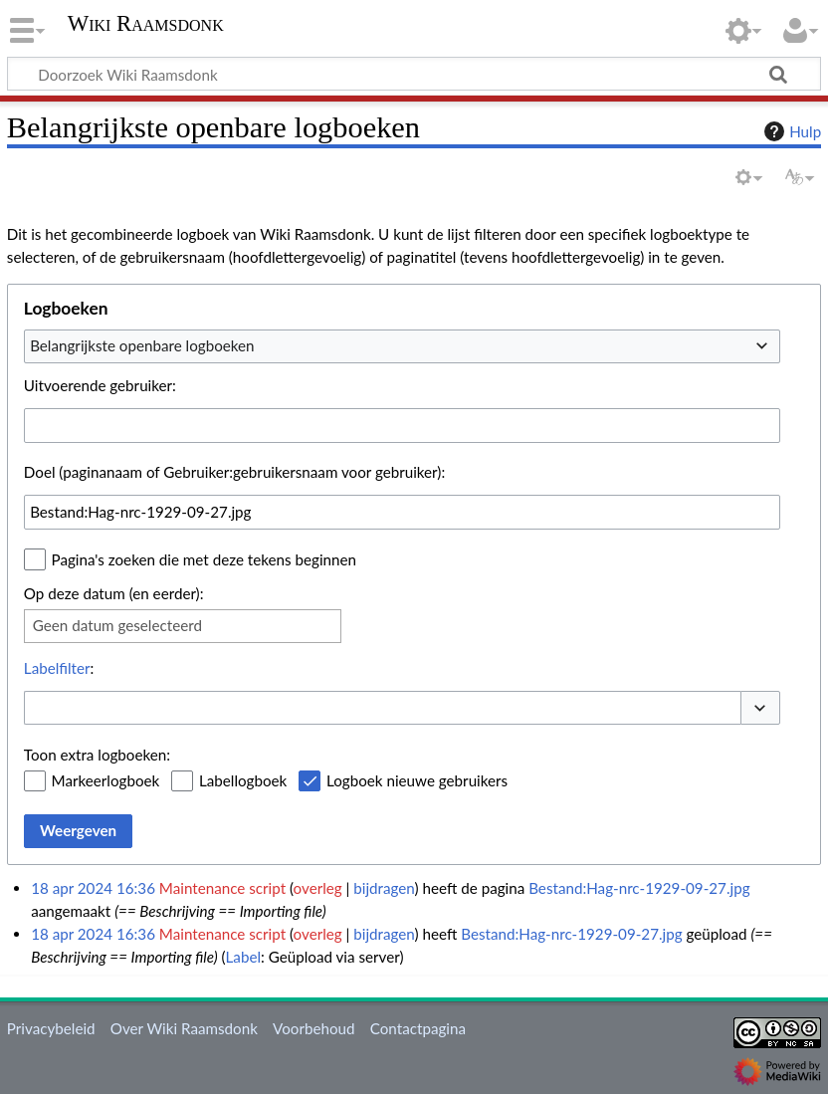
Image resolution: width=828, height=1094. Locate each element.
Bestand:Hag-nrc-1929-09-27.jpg (638, 888)
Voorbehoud (313, 1028)
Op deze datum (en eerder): (114, 593)
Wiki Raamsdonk (146, 24)
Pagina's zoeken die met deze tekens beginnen (204, 559)
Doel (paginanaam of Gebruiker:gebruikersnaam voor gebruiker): (234, 472)
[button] (760, 708)
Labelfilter (57, 668)
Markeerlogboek (106, 780)
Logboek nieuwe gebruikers (417, 780)
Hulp (790, 131)
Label (243, 957)
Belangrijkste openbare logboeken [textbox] (142, 345)
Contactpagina (418, 1028)
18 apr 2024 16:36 (93, 888)
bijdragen (383, 888)
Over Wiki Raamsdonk (184, 1028)
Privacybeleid (51, 1028)
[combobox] (402, 346)
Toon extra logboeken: (97, 755)
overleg (318, 888)
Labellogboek (243, 780)
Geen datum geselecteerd (117, 625)
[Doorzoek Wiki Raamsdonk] (414, 74)
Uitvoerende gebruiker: (100, 385)
